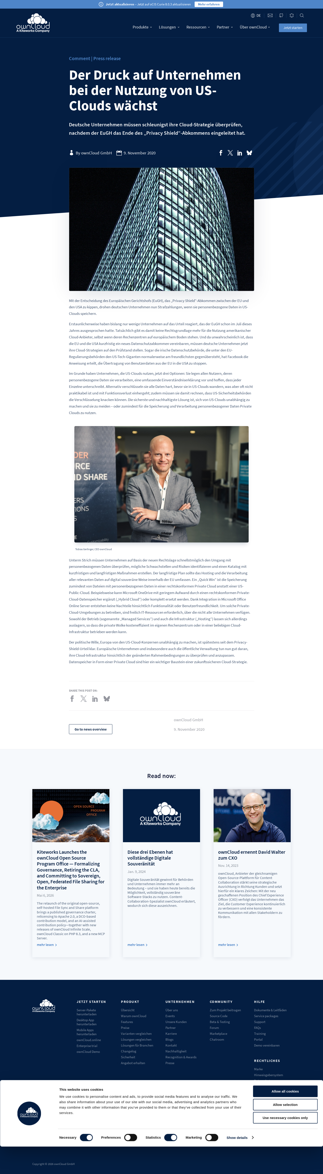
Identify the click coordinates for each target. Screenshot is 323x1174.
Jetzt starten (292, 27)
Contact (270, 15)
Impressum (261, 1086)
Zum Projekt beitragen (225, 1010)
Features (127, 1022)
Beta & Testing (220, 1022)
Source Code (218, 1016)
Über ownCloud (255, 27)
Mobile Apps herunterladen (87, 1032)
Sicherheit (128, 1057)
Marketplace (218, 1033)
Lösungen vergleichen (136, 1039)
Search (302, 15)
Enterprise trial (87, 1046)
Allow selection (285, 1132)
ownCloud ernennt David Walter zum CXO (251, 855)
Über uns (171, 1010)
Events (170, 1016)
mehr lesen (45, 945)
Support (259, 1022)
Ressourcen (198, 27)
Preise (125, 1027)
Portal (258, 1039)
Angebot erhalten (133, 1063)
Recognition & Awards (180, 1057)
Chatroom (217, 1039)
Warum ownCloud (133, 1016)
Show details (237, 1165)
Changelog (128, 1051)
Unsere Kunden (176, 1022)
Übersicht (127, 1010)
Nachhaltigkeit (175, 1051)
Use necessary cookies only (285, 1145)
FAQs (257, 1027)
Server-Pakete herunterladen (87, 1012)
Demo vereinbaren (267, 1045)
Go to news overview (91, 729)
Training (260, 1033)
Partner (225, 27)
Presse (169, 1063)
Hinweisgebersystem (268, 1075)
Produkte (142, 27)
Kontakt (171, 1045)
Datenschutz (262, 1081)
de (259, 15)
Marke (258, 1069)
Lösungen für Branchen (137, 1045)
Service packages (266, 1016)
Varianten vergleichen (136, 1033)
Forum (214, 1027)
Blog (291, 15)
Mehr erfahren (209, 4)
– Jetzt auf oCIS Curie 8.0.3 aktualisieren (148, 4)
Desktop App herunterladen (87, 1022)
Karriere (171, 1033)
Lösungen (169, 27)
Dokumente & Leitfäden (270, 1010)
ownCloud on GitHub (281, 15)
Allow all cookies (285, 1119)
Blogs (169, 1039)
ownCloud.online (89, 1040)
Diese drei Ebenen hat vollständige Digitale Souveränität (150, 858)
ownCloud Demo (88, 1051)
